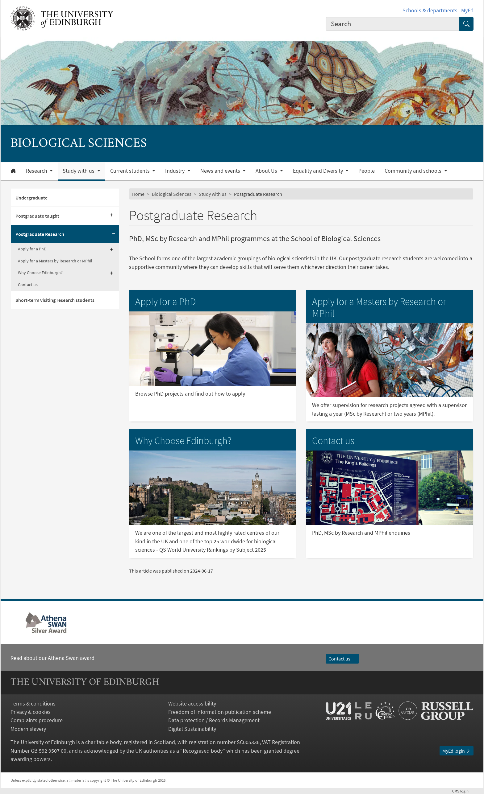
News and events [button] (220, 170)
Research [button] (37, 170)
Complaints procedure (36, 720)
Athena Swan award (71, 657)
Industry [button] (175, 170)
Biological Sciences (171, 194)
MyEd (467, 10)
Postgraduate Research (39, 234)
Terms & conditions (33, 703)
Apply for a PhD (32, 249)
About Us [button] (267, 170)
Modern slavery (28, 728)
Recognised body (203, 750)
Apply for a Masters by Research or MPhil (55, 261)
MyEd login (456, 751)
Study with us (213, 194)
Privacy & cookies (30, 711)
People (366, 170)
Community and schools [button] (414, 170)
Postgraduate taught (37, 216)
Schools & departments (430, 10)
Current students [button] (130, 170)
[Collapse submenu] (113, 234)
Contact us (28, 284)
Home (138, 194)
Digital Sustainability (192, 728)
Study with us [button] (79, 170)
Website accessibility (192, 703)
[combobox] (393, 24)
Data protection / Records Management (214, 720)
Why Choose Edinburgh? (40, 272)
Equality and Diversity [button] (318, 170)
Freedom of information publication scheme (219, 711)
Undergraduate (31, 198)
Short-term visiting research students (54, 300)
